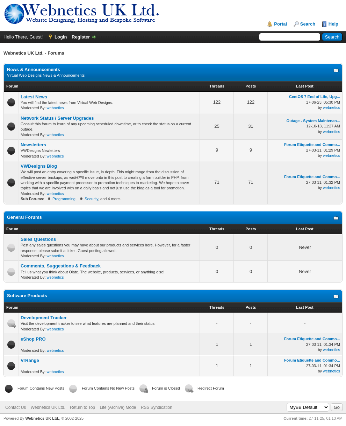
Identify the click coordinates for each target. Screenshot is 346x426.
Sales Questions (38, 239)
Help (333, 24)
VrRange (30, 360)
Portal (280, 24)
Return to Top (82, 407)
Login (61, 37)
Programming (63, 199)
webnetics (55, 108)
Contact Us (15, 407)
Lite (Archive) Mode (118, 407)
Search (307, 24)
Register (81, 37)
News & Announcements (33, 69)
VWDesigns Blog (39, 166)
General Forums (24, 217)
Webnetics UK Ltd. (48, 407)
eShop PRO (33, 339)
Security (91, 199)
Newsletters (33, 144)
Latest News (34, 96)
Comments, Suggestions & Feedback (61, 265)
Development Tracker (44, 317)
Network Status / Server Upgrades (57, 118)
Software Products (27, 295)
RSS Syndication (156, 407)
